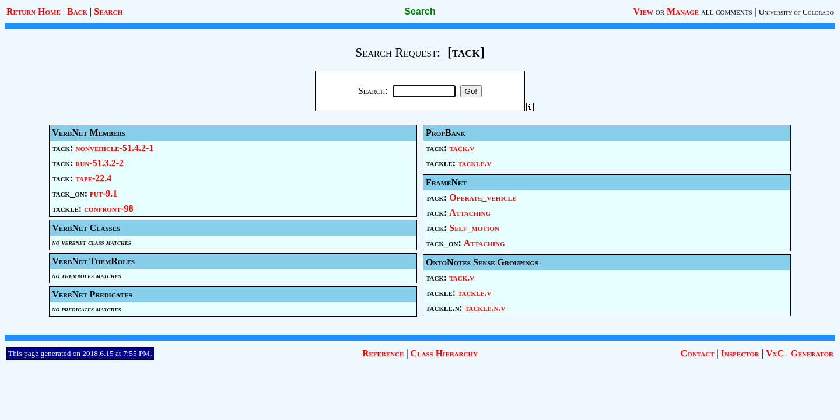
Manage (683, 11)
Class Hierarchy (444, 353)
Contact (698, 353)
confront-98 (108, 209)
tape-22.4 (94, 178)
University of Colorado (796, 12)
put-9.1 (103, 193)
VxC (775, 353)
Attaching (470, 213)
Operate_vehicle (482, 197)
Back (77, 11)
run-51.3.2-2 (100, 163)
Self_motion (474, 228)
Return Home (33, 11)
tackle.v (475, 163)
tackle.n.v (485, 308)
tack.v (461, 148)
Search (108, 11)
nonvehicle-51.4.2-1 (115, 148)
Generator (812, 353)
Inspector (740, 353)
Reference (383, 353)
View (643, 11)
